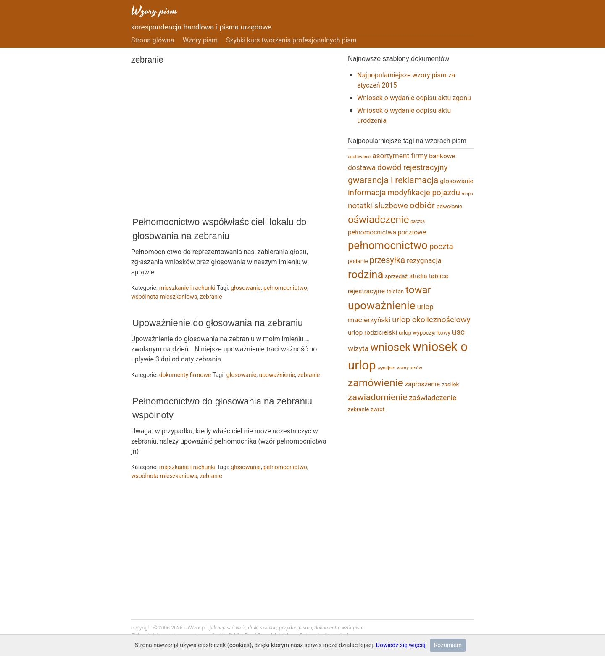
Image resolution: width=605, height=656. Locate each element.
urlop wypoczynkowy (424, 332)
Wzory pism (154, 10)
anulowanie (359, 156)
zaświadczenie (432, 397)
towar (418, 290)
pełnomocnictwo (285, 287)
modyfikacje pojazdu (423, 192)
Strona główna (152, 40)
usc (458, 332)
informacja (367, 192)
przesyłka (387, 260)
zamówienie (375, 383)
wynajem (386, 368)
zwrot (377, 409)
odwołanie (449, 206)
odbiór (422, 205)
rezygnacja (424, 260)
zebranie (211, 296)
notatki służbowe (378, 205)
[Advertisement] (227, 141)
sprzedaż (396, 276)
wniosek (390, 347)
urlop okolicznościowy (431, 319)
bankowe (442, 156)
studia (418, 276)
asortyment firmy (399, 155)
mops (467, 194)
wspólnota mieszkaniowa (164, 296)
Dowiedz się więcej (401, 645)
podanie (358, 261)
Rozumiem (448, 645)
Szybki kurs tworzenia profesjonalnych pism (291, 40)
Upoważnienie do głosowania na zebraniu (217, 323)
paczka (417, 221)
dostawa (362, 167)
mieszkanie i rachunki (187, 287)
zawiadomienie (377, 397)
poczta (441, 246)
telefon (395, 291)
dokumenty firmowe (185, 375)
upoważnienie (277, 375)
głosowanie (246, 287)
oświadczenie (378, 220)
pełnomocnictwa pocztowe (387, 232)
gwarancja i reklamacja (393, 180)
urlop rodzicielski (372, 332)
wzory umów (409, 368)
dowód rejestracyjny (412, 167)
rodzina (365, 274)
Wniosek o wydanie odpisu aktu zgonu (414, 98)
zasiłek (450, 384)
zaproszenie (422, 384)
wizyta (358, 348)
